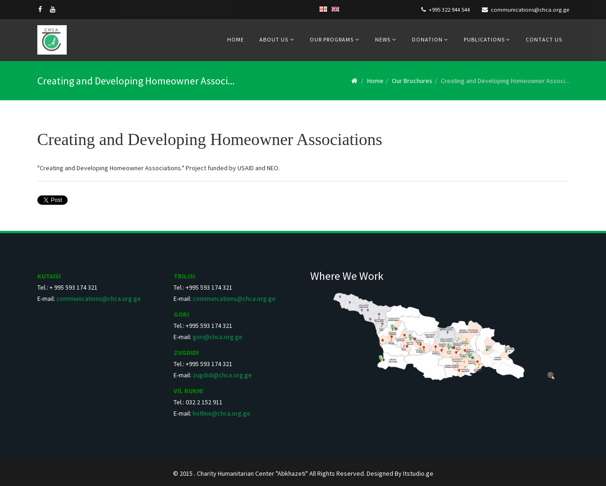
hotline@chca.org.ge (222, 413)
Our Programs (332, 39)
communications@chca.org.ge (530, 9)
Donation (428, 39)
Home (235, 39)
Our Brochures (412, 80)
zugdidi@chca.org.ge (222, 375)
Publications (485, 39)
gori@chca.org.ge (218, 337)
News (382, 39)
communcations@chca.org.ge (234, 298)
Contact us (544, 39)
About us (273, 39)
